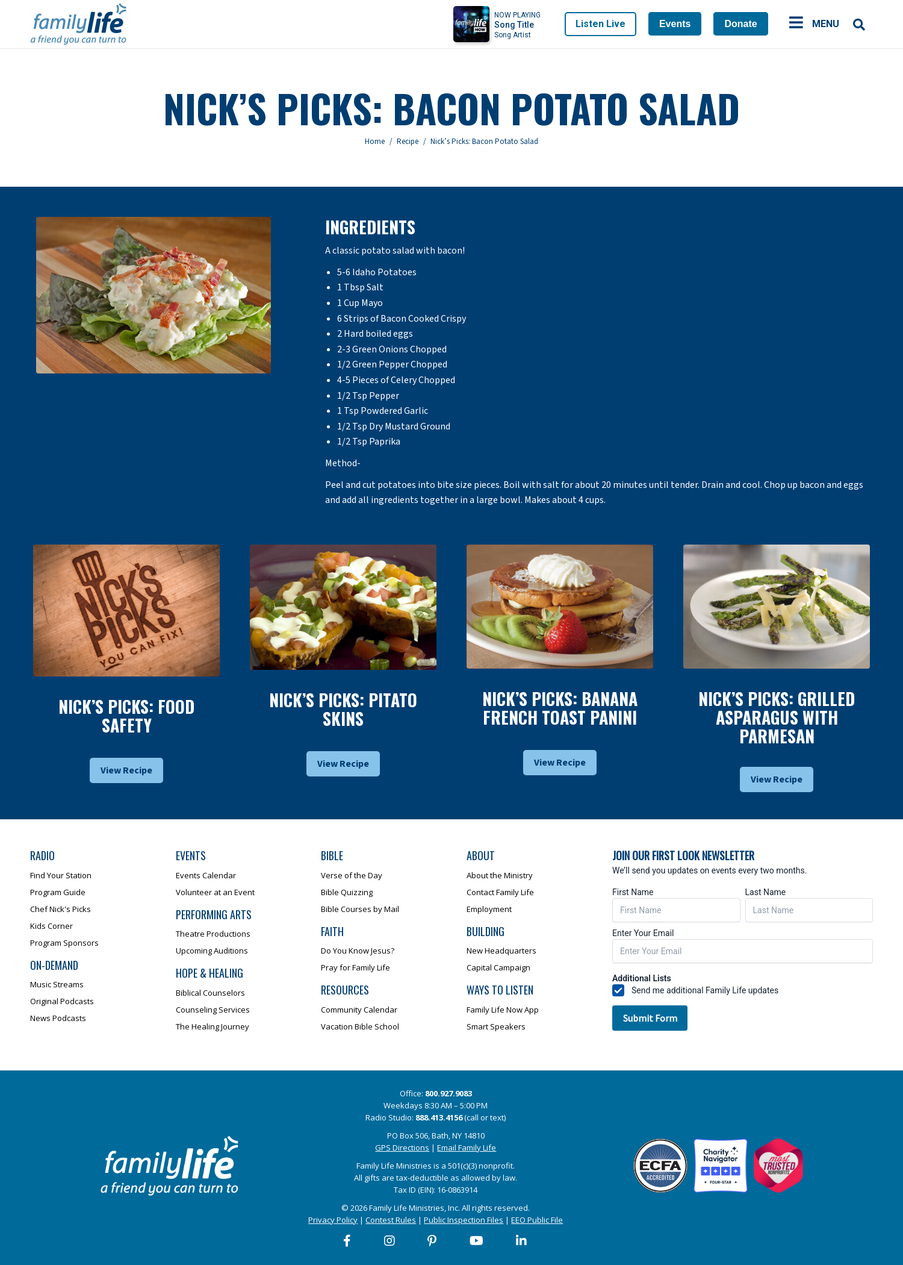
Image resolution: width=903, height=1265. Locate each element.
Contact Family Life (500, 892)
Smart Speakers (496, 1026)
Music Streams (57, 984)
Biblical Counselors (210, 992)
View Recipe (126, 770)
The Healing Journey (212, 1026)
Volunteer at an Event (215, 892)
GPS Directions (402, 1147)
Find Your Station (61, 875)
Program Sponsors (64, 942)
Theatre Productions (213, 933)
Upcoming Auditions (212, 950)
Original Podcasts (62, 1001)
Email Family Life (466, 1147)
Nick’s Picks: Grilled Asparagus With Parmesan (776, 717)
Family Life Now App (503, 1009)
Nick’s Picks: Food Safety (126, 715)
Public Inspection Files (463, 1219)
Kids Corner (51, 925)
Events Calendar (206, 875)
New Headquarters (501, 950)
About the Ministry (500, 875)
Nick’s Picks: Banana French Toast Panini (560, 707)
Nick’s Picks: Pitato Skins (343, 709)
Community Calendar (359, 1009)
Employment (489, 909)
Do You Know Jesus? (357, 950)
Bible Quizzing (347, 892)
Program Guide (57, 892)
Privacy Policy (333, 1219)
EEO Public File (537, 1219)
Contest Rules (390, 1219)
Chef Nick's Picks (60, 909)
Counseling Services (213, 1009)
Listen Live (600, 24)
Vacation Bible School (360, 1026)
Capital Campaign (498, 967)
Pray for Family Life (355, 967)
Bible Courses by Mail (360, 909)
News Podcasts (58, 1018)
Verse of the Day (351, 875)
